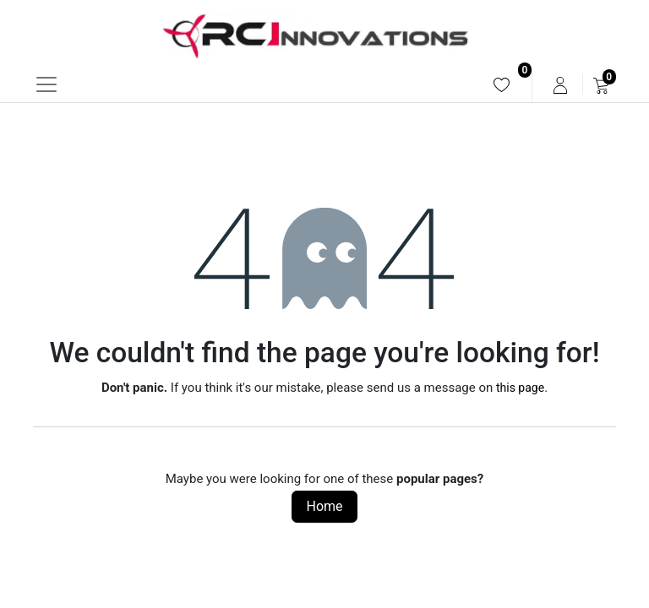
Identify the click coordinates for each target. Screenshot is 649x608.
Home (324, 506)
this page (520, 387)
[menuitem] (501, 85)
